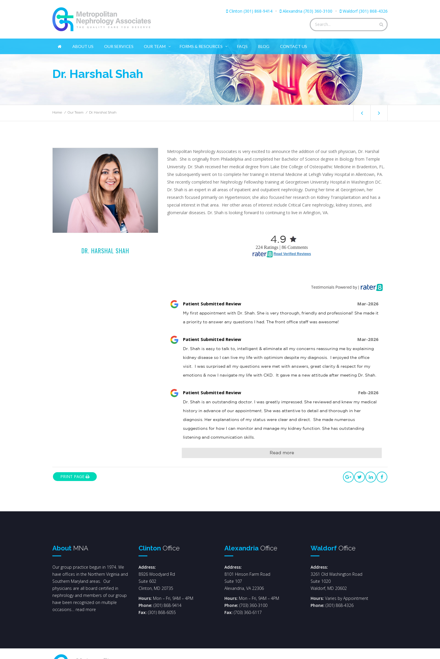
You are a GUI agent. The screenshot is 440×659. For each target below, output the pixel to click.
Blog (263, 46)
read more (86, 609)
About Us (83, 46)
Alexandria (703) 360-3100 (307, 11)
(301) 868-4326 (340, 605)
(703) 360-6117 (248, 612)
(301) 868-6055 (162, 612)
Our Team (157, 45)
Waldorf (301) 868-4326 (365, 11)
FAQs (242, 46)
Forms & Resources (204, 45)
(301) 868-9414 (167, 605)
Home (57, 112)
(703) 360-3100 (253, 605)
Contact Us (293, 46)
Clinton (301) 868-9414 (250, 11)
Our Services (119, 46)
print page (74, 476)
